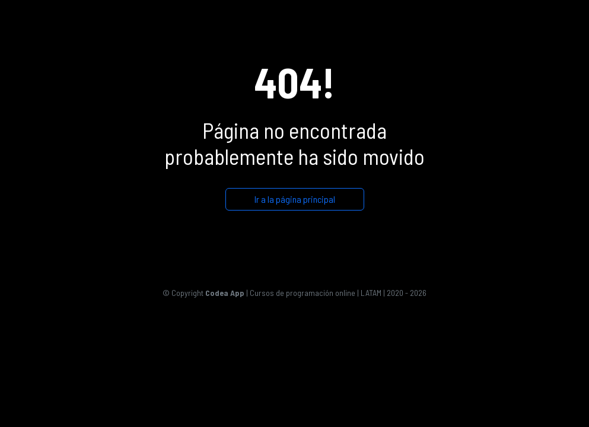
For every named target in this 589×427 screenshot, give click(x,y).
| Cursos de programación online (280, 293)
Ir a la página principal (294, 199)
